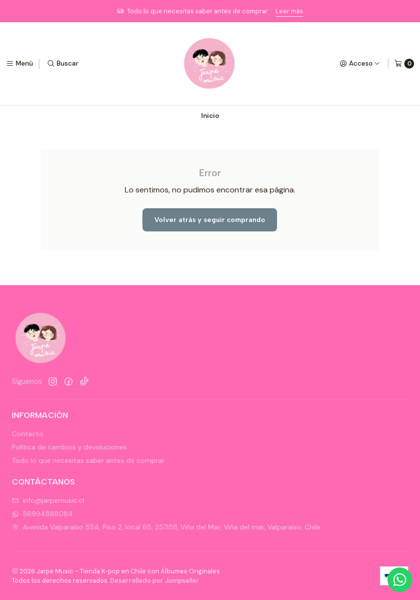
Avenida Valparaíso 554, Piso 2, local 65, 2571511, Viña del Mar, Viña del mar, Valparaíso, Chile (166, 527)
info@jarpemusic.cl (48, 500)
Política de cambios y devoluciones (69, 447)
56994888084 (42, 513)
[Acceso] (360, 64)
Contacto (27, 433)
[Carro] (404, 64)
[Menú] (19, 64)
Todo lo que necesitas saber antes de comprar (88, 460)
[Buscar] (62, 64)
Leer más (289, 11)
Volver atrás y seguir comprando (209, 219)
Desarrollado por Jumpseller (154, 580)
